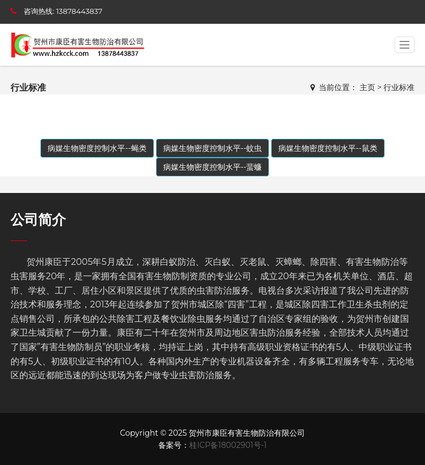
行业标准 (398, 87)
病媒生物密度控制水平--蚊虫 (212, 148)
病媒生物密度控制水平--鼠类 (327, 148)
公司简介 (38, 219)
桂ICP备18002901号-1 (228, 445)
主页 (367, 87)
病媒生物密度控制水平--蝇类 (97, 148)
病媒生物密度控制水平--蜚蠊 (212, 167)
